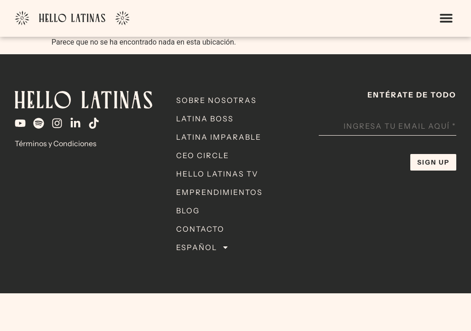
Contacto (200, 229)
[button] (446, 18)
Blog (188, 210)
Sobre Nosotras (216, 100)
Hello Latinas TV (217, 173)
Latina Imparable (218, 137)
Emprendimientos (219, 192)
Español (202, 247)
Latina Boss (205, 118)
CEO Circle (202, 155)
